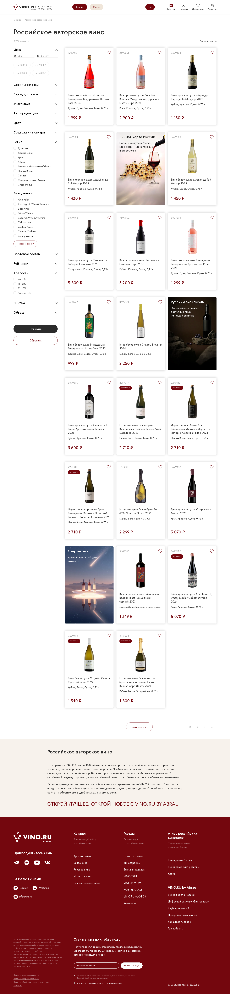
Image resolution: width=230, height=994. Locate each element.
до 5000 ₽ (22, 73)
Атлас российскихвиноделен (182, 836)
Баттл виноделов (134, 869)
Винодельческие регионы (183, 867)
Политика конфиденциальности (26, 979)
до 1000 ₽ (22, 65)
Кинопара (130, 903)
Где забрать (175, 928)
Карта (172, 873)
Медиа (96, 7)
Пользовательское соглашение (26, 975)
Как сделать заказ (179, 922)
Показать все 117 (25, 243)
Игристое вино (83, 876)
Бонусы (171, 7)
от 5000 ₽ (40, 73)
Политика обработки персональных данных (31, 982)
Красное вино (82, 856)
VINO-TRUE (131, 876)
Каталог (80, 7)
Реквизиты (17, 986)
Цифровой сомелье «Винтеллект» (188, 901)
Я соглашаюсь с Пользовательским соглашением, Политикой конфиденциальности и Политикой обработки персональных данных (107, 976)
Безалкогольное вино (87, 883)
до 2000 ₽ (40, 65)
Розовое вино (82, 869)
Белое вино (80, 863)
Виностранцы (132, 863)
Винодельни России (180, 860)
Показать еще (139, 727)
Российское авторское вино (38, 19)
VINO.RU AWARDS (135, 896)
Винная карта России (181, 895)
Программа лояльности (182, 915)
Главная (17, 19)
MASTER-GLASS (133, 890)
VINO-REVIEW (132, 883)
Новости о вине (133, 856)
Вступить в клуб (131, 965)
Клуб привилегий (178, 908)
